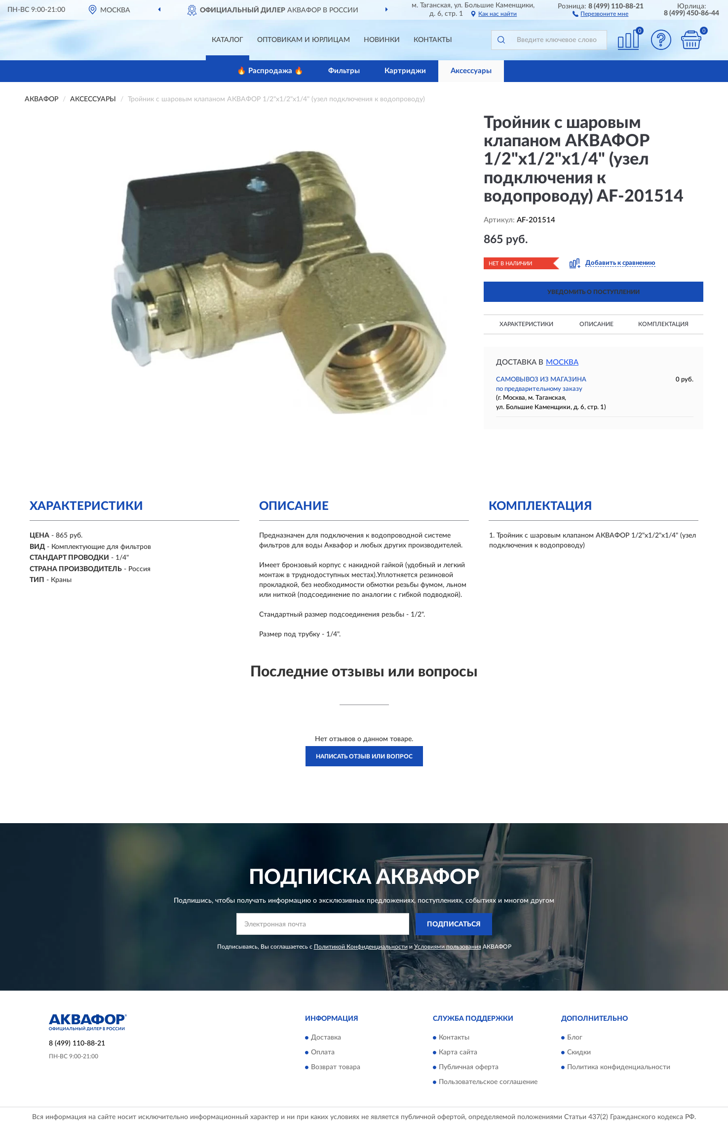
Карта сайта (458, 1052)
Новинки (382, 40)
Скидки (579, 1052)
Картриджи (405, 71)
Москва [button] (562, 362)
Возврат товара (335, 1067)
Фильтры (344, 71)
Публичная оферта (468, 1067)
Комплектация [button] (663, 324)
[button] (600, 13)
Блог (574, 1038)
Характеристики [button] (526, 324)
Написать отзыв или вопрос (364, 756)
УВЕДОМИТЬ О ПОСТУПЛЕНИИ (593, 292)
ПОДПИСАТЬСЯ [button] (454, 924)
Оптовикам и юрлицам (303, 40)
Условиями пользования (447, 947)
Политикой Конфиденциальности (361, 947)
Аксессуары (471, 71)
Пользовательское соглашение (488, 1082)
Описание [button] (596, 324)
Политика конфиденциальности (618, 1067)
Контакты (433, 40)
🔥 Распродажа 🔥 (270, 71)
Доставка (326, 1038)
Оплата (323, 1052)
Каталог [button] (227, 40)
